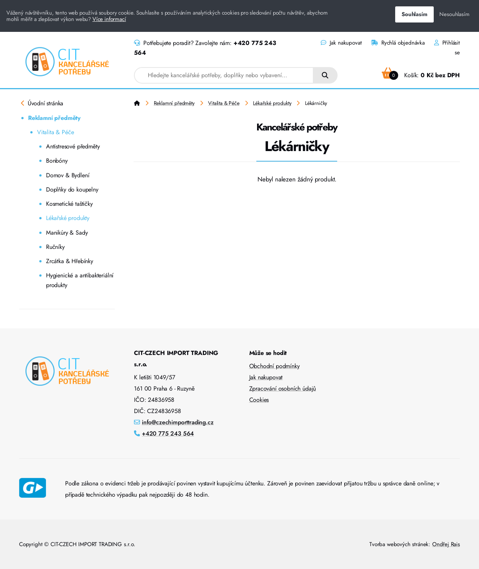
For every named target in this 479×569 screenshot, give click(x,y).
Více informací (109, 19)
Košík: (421, 75)
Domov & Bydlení (67, 175)
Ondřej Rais (446, 544)
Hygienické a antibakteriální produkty (79, 280)
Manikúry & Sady (67, 232)
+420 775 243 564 (168, 433)
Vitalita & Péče (55, 132)
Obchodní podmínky (274, 366)
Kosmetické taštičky (69, 203)
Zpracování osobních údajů (282, 388)
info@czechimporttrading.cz (178, 422)
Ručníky (55, 247)
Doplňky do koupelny (72, 189)
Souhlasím (414, 14)
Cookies (259, 399)
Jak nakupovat (341, 43)
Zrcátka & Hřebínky (69, 261)
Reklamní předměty (54, 118)
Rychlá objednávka (398, 43)
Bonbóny (57, 160)
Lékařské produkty (67, 218)
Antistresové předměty (73, 146)
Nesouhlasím (454, 14)
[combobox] (224, 75)
